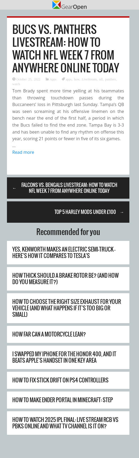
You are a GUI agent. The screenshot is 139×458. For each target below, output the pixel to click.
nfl (101, 79)
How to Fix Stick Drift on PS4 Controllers (60, 380)
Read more (23, 152)
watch (16, 83)
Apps (53, 79)
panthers (110, 79)
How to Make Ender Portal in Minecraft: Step (62, 400)
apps (69, 79)
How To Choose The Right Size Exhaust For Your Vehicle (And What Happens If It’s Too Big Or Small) (66, 308)
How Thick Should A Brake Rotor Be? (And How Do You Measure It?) (65, 278)
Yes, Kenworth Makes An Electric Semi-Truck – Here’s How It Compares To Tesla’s (63, 252)
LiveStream (89, 79)
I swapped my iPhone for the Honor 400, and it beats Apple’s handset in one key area (64, 357)
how (76, 79)
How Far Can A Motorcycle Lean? (49, 334)
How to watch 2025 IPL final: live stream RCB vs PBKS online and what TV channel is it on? (65, 423)
